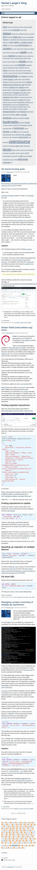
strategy (17, 93)
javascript (19, 135)
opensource (19, 141)
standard (22, 104)
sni (18, 156)
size (17, 104)
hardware (14, 100)
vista (15, 159)
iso (14, 134)
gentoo (6, 131)
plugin (7, 149)
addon (32, 49)
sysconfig (5, 106)
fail (18, 58)
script (23, 42)
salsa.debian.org (27, 340)
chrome (24, 56)
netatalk (21, 65)
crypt (25, 30)
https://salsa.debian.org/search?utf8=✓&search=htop (17, 410)
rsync (11, 42)
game (26, 128)
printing (5, 68)
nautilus (27, 102)
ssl (21, 156)
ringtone (13, 115)
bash (5, 27)
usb (29, 106)
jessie (22, 61)
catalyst (29, 82)
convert (19, 109)
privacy (30, 150)
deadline (15, 125)
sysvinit (10, 73)
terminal (24, 45)
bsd (13, 95)
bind (27, 118)
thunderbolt (20, 106)
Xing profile (5, 856)
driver (8, 58)
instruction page (28, 669)
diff (19, 125)
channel (5, 30)
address (25, 92)
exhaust (12, 87)
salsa (16, 42)
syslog (14, 106)
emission (28, 85)
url (12, 49)
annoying (12, 52)
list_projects (25, 391)
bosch (24, 82)
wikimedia (23, 159)
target (30, 156)
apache (17, 52)
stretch (29, 70)
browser (9, 95)
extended (5, 128)
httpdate (5, 40)
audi (10, 82)
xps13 (11, 109)
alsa (8, 52)
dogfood (6, 97)
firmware (23, 97)
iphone (23, 111)
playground (30, 262)
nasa (29, 137)
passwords (30, 39)
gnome (5, 61)
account (10, 27)
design (21, 34)
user (15, 49)
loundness (6, 65)
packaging (29, 65)
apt (28, 52)
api (18, 27)
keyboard (28, 833)
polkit (22, 150)
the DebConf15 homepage (23, 779)
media (21, 87)
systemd (5, 73)
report (22, 153)
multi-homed (23, 137)
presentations (16, 90)
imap (17, 61)
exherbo (29, 125)
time (31, 73)
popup (26, 150)
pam (17, 146)
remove (18, 153)
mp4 (31, 112)
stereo (20, 70)
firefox (29, 58)
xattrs (16, 79)
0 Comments (6, 320)
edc (23, 85)
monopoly (15, 137)
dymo (12, 58)
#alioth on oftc (5, 353)
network (13, 40)
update (5, 79)
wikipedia (6, 162)
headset (13, 61)
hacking (5, 82)
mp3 (28, 112)
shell (5, 45)
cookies (10, 125)
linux (31, 62)
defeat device (8, 85)
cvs (27, 790)
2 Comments (9, 594)
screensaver (7, 156)
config (4, 58)
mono (11, 65)
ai (20, 114)
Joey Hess (4, 690)
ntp (21, 40)
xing (18, 114)
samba (21, 68)
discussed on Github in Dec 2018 (20, 220)
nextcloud (6, 142)
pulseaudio (11, 68)
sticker (25, 70)
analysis (7, 117)
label (27, 61)
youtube (25, 49)
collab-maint (9, 397)
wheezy (11, 79)
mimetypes (21, 102)
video (18, 49)
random (16, 68)
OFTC (14, 858)
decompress (15, 34)
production (6, 153)
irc (9, 40)
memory (10, 102)
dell (23, 95)
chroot (27, 122)
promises (29, 249)
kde (21, 100)
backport (5, 56)
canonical (22, 122)
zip (29, 49)
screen (14, 104)
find (4, 37)
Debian (3, 594)
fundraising (33, 829)
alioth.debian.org (18, 338)
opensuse (6, 146)
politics (18, 150)
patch (21, 146)
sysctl (10, 106)
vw (21, 93)
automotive (14, 82)
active (15, 27)
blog (30, 27)
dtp (16, 97)
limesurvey (6, 137)
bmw (20, 82)
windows (6, 109)
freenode (9, 37)
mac (28, 100)
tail (19, 45)
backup (11, 56)
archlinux (15, 118)
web (21, 49)
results (27, 153)
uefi (25, 106)
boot (17, 56)
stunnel (12, 45)
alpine (4, 52)
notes (5, 115)
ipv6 (18, 100)
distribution (23, 125)
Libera (10, 858)
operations (12, 146)
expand (32, 34)
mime (15, 102)
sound (9, 70)
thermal (15, 73)
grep (18, 132)
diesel (16, 85)
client (16, 95)
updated (7, 48)
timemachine (10, 76)
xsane (23, 79)
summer (33, 839)
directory (26, 34)
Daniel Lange (9, 172)
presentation (7, 90)
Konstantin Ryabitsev (7, 195)
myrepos (14, 692)
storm (27, 104)
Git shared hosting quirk (13, 169)
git (15, 322)
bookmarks (10, 122)
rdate (4, 42)
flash (10, 128)
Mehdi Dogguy (5, 387)
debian (7, 33)
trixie (19, 76)
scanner (26, 68)
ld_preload (27, 135)
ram (32, 102)
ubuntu (24, 76)
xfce (19, 79)
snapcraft (14, 156)
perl (8, 115)
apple (23, 52)
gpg (27, 37)
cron (21, 30)
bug (20, 56)
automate (26, 27)
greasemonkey (9, 111)
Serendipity (10, 865)
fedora (22, 58)
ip (12, 135)
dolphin (12, 97)
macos (5, 102)
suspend (25, 156)
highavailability (7, 134)
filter (25, 58)
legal (17, 87)
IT (1, 320)
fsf (12, 128)
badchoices (21, 118)
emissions (6, 87)
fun (22, 829)
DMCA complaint (15, 266)
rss (7, 42)
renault (23, 90)
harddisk (4, 833)
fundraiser (19, 128)
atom (21, 27)
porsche (26, 87)
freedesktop (7, 100)
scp (20, 42)
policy (14, 150)
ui (26, 106)
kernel (25, 100)
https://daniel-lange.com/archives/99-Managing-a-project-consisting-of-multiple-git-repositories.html (18, 570)
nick (18, 40)
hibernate (26, 132)
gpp (15, 132)
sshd (17, 70)
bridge (4, 95)
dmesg (27, 95)
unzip (30, 45)
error (19, 97)
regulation (12, 153)
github (28, 79)
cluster (10, 30)
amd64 (24, 115)
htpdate (31, 37)
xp (11, 162)
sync (16, 45)
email (15, 58)
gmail (11, 132)
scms (5, 70)
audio (31, 52)
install (18, 112)
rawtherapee (7, 104)
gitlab (15, 37)
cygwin (25, 109)
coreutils (16, 30)
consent (5, 125)
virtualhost (6, 159)
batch (15, 109)
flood (28, 97)
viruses (11, 159)
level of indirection (6, 686)
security (29, 42)
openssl (24, 39)
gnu (19, 37)
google (24, 37)
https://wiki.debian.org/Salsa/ (17, 347)
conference (30, 56)
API (11, 391)
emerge (26, 827)
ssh (8, 45)
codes (20, 95)
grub (21, 132)
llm (10, 137)
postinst (19, 837)
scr (12, 93)
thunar (20, 73)
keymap (33, 833)
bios (29, 92)
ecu (20, 85)
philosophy (27, 146)
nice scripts (20, 387)
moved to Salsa (21, 524)
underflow (30, 76)
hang (8, 61)
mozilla (15, 65)
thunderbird (26, 73)
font (31, 97)
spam (13, 70)
